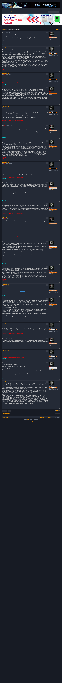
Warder (50, 36)
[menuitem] (8, 10)
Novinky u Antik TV (6, 27)
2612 (52, 39)
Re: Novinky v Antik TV (5, 47)
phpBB (28, 419)
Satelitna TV (15, 40)
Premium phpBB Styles (34, 420)
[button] (59, 29)
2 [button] (58, 29)
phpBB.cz (33, 421)
